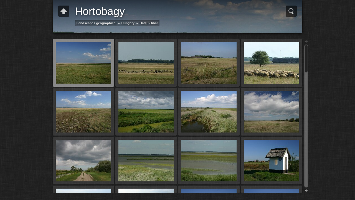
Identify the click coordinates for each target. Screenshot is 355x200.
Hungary (128, 23)
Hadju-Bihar (149, 23)
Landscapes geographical (96, 23)
